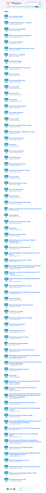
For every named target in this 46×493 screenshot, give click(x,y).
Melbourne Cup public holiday (17, 29)
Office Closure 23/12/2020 (16, 151)
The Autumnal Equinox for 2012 (17, 479)
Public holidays (13, 99)
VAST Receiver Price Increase (17, 330)
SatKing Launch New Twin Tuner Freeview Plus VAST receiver (24, 209)
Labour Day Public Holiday (16, 189)
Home (7, 6)
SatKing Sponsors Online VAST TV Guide (20, 260)
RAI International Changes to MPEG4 (18, 343)
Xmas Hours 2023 (14, 87)
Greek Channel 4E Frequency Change (19, 170)
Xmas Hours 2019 (14, 176)
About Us (10, 6)
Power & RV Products (27, 6)
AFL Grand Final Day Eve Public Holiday (20, 202)
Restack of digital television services (19, 460)
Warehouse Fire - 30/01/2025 (17, 55)
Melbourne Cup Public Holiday (17, 234)
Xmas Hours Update (14, 298)
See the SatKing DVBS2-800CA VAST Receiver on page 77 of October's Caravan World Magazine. (25, 421)
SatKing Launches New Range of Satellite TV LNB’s (23, 473)
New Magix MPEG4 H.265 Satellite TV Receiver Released (24, 292)
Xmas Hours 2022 (14, 93)
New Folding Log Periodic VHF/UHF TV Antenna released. (24, 428)
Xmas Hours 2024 (14, 74)
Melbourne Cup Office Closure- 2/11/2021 (20, 125)
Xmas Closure (13, 228)
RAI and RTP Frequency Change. (18, 183)
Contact (40, 6)
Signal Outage (13, 375)
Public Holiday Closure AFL (16, 138)
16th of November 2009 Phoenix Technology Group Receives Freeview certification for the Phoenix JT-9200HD (25, 441)
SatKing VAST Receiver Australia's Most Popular (21, 350)
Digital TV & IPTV (20, 6)
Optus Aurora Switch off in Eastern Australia (20, 415)
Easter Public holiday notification (17, 106)
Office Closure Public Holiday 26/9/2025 (20, 35)
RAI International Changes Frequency (19, 369)
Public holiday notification (16, 112)
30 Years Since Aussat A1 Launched (18, 337)
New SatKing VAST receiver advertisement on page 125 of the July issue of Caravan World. (24, 356)
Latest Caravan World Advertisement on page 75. (22, 402)
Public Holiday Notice (15, 157)
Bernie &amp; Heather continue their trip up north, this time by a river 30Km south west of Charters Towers (25, 266)
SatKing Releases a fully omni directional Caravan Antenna (24, 466)
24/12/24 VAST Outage (15, 61)
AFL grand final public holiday (17, 80)
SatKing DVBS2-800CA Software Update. (20, 286)
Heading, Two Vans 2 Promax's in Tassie (20, 221)
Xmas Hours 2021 (14, 119)
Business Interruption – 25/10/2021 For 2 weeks (22, 132)
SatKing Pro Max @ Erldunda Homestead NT (21, 305)
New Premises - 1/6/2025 (16, 42)
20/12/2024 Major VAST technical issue (19, 67)
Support (33, 6)
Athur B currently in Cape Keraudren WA (19, 247)
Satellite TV (14, 6)
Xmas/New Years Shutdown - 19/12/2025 (20, 23)
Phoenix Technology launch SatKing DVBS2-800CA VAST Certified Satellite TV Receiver (25, 453)
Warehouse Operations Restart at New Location (21, 48)
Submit (40, 4)
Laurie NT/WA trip (13, 215)
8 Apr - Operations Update (16, 16)
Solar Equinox (13, 144)
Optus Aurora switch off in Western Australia (20, 447)
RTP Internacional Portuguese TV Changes (20, 318)
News (37, 6)
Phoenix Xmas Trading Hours (17, 324)
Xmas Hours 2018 (14, 196)
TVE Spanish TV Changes (16, 311)
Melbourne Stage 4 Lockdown (17, 164)
